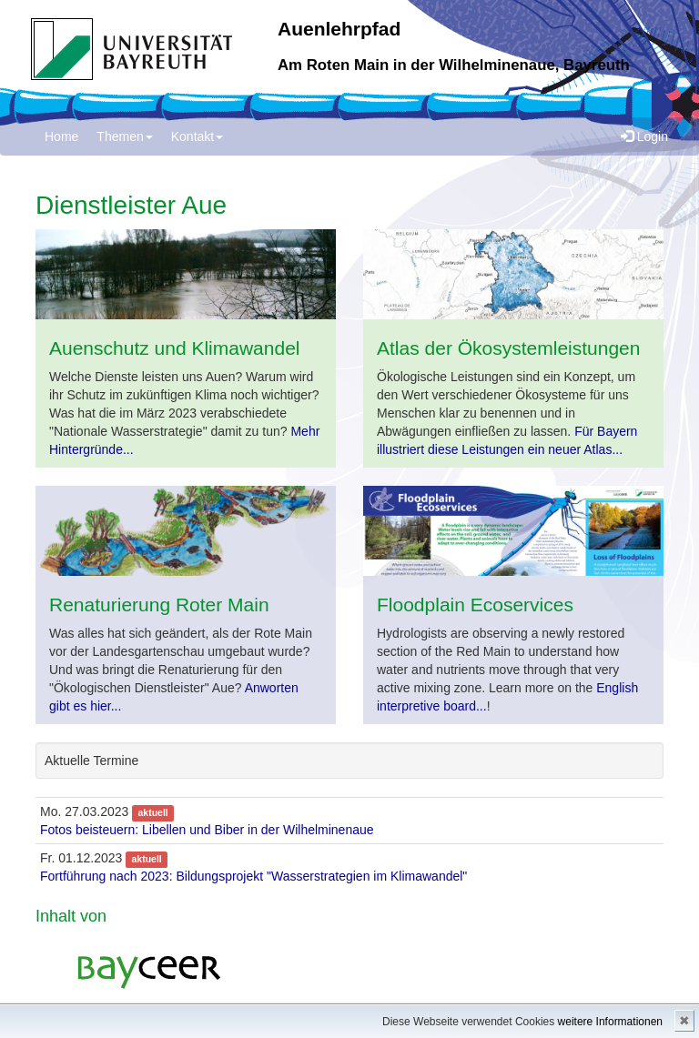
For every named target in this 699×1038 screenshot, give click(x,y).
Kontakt (197, 136)
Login (644, 136)
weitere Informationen (610, 1021)
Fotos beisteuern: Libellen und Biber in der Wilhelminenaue (207, 829)
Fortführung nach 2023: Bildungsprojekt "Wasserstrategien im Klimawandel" (253, 876)
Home (61, 136)
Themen (124, 136)
